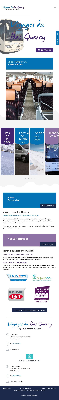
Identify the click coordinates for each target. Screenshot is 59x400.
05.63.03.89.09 (17, 376)
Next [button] (55, 150)
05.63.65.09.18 (17, 344)
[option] (7, 151)
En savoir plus (48, 244)
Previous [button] (4, 150)
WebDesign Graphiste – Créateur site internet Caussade (29, 390)
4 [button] (32, 179)
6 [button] (38, 179)
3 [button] (28, 179)
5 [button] (35, 179)
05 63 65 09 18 (44, 50)
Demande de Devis (57, 38)
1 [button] (22, 179)
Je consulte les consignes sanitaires (29, 310)
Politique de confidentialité (48, 388)
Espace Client (7, 388)
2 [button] (25, 179)
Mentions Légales (25, 388)
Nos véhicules (48, 205)
